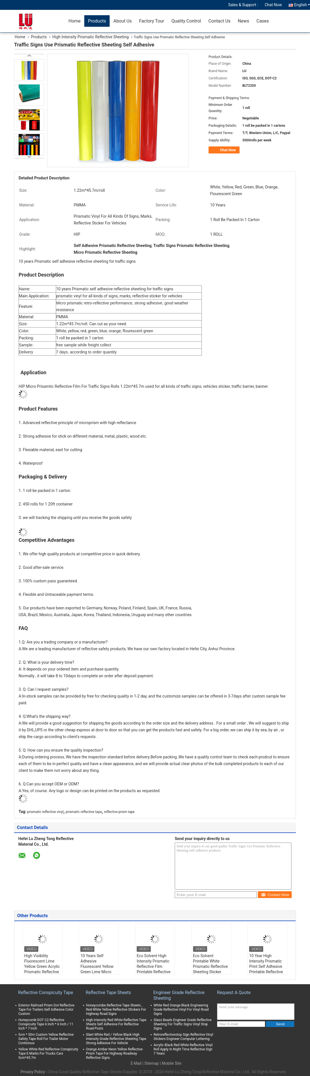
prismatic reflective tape (84, 812)
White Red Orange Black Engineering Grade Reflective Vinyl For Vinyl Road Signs (181, 1009)
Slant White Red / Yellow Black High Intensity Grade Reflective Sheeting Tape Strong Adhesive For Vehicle (116, 1039)
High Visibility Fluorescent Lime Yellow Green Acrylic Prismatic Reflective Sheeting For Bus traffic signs (42, 969)
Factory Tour (151, 21)
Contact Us (219, 21)
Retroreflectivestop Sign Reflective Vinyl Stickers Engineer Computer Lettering (183, 1037)
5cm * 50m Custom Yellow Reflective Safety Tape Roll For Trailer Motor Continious (46, 1039)
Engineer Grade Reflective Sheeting (179, 995)
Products (97, 21)
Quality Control (186, 21)
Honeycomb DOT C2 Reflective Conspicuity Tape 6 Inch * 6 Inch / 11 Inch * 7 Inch (45, 1024)
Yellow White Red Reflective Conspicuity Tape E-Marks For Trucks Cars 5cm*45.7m (48, 1053)
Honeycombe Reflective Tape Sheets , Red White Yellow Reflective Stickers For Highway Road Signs (116, 1009)
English (302, 5)
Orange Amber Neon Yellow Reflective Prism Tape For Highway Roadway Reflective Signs (114, 1053)
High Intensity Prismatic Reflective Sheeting (90, 37)
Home (74, 21)
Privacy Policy (33, 1072)
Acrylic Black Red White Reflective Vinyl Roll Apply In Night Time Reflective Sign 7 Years (183, 1049)
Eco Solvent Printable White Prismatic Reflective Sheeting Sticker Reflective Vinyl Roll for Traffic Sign (210, 969)
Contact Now (275, 895)
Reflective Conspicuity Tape (45, 992)
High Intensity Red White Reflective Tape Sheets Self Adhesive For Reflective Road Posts (116, 1024)
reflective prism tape (119, 812)
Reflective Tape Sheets (108, 992)
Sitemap (151, 1063)
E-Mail (135, 1063)
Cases (262, 21)
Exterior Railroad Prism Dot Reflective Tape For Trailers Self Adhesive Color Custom (46, 1009)
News (243, 21)
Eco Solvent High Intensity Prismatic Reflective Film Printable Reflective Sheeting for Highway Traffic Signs (153, 972)
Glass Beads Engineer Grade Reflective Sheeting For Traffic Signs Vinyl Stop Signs (183, 1024)
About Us (122, 21)
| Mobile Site (170, 1063)
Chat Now (273, 5)
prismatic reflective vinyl (45, 812)
